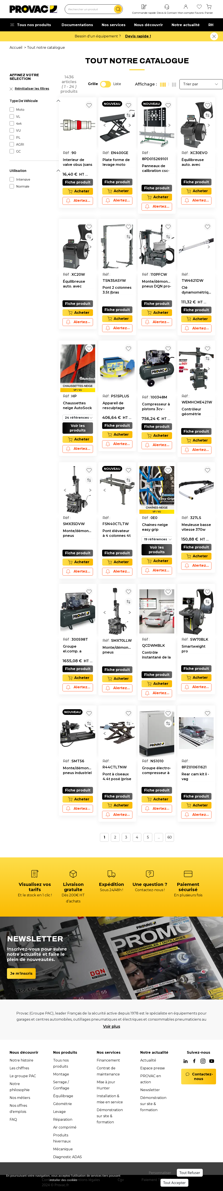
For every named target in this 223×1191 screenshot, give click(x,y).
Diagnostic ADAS (67, 1157)
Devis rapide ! (138, 36)
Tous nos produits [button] (30, 25)
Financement (108, 1060)
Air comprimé (64, 1127)
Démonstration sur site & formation (110, 1116)
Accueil (16, 47)
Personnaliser (160, 1172)
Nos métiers (20, 1098)
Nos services (113, 25)
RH (210, 25)
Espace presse (152, 1068)
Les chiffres (19, 1068)
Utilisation (18, 171)
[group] (117, 125)
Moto (20, 110)
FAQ (13, 1119)
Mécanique (63, 1149)
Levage (59, 1112)
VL (18, 117)
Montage (61, 1074)
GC (18, 151)
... (159, 837)
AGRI (20, 144)
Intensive (23, 179)
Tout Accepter (174, 1182)
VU (18, 131)
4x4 (19, 124)
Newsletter (150, 1090)
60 (169, 837)
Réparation (62, 1119)
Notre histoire (21, 1060)
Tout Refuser (189, 1172)
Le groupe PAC (23, 1076)
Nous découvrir (148, 25)
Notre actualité (186, 25)
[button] (104, 125)
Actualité (148, 1060)
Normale (22, 186)
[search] (118, 9)
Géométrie (62, 1104)
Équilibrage (63, 1096)
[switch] (105, 84)
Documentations (77, 25)
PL (18, 137)
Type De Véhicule (24, 101)
